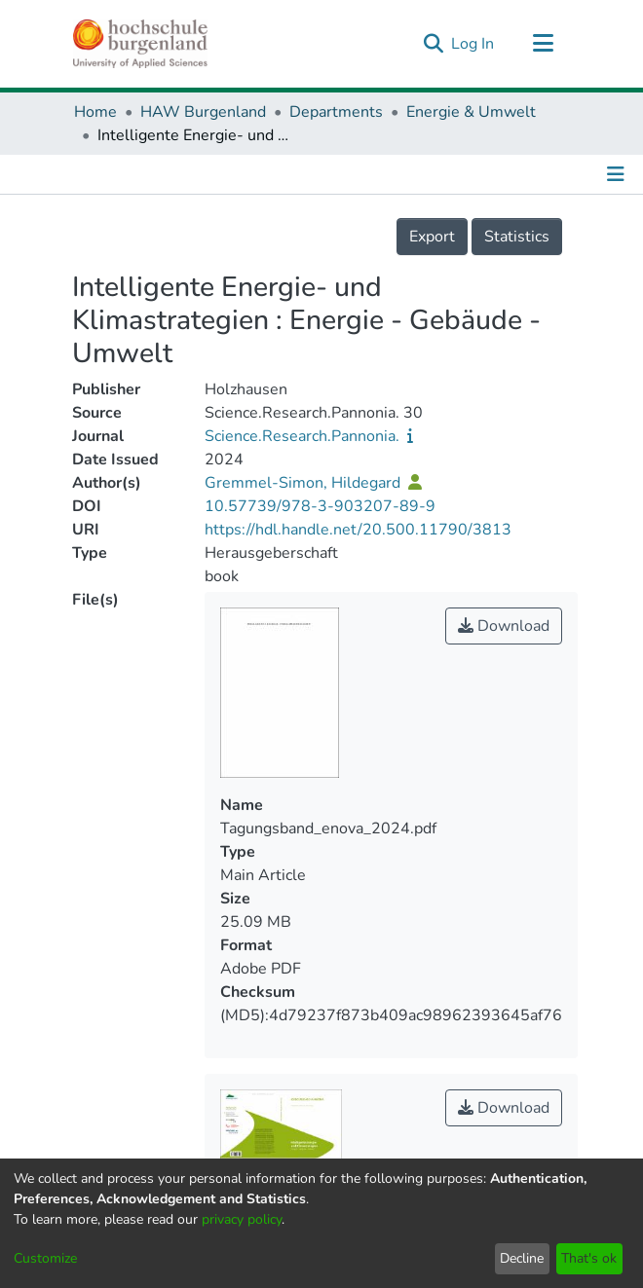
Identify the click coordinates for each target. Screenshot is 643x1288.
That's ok (589, 1258)
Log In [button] (473, 44)
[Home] (140, 43)
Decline (522, 1258)
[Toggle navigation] (542, 43)
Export (432, 236)
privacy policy (242, 1219)
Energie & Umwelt (471, 112)
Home (95, 112)
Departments (336, 112)
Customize (45, 1258)
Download (503, 626)
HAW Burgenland (203, 112)
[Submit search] (433, 43)
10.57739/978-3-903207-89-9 (320, 506)
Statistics (516, 236)
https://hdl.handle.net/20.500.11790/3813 (358, 529)
